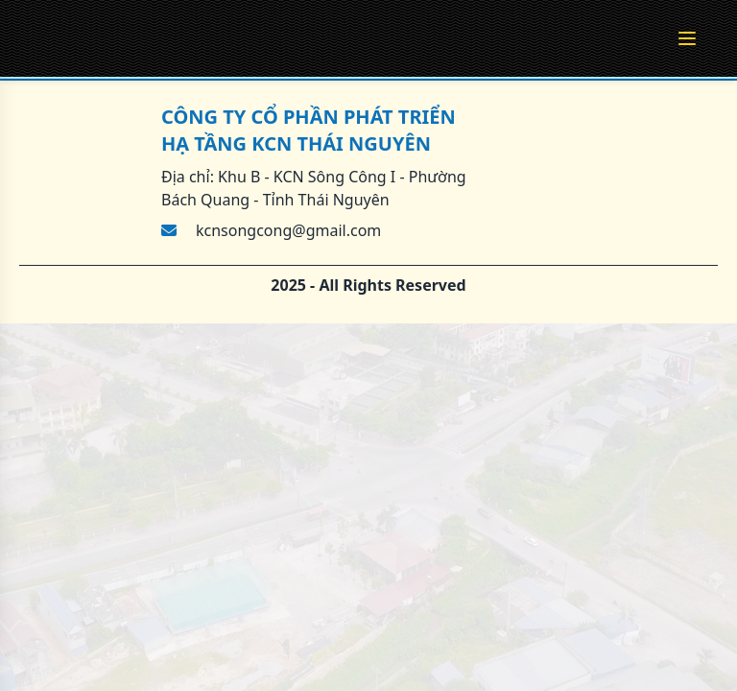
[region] (368, 345)
